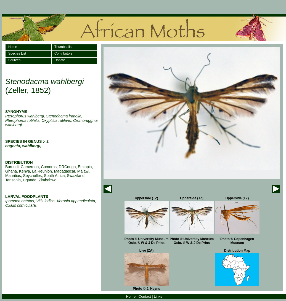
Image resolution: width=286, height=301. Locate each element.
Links (158, 296)
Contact (145, 296)
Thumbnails (63, 47)
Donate (59, 60)
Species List (17, 53)
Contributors (63, 53)
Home (12, 47)
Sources (14, 60)
